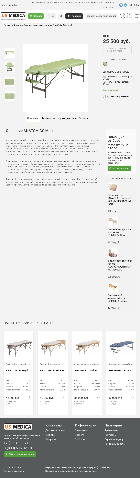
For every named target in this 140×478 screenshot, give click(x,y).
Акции (85, 2)
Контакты (108, 7)
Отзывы (83, 118)
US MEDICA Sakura (121, 298)
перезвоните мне (118, 168)
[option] (10, 53)
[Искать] (53, 16)
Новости (109, 2)
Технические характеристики (59, 118)
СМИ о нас (80, 439)
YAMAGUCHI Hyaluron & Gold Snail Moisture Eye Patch (121, 199)
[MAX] (121, 5)
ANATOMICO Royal (17, 370)
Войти (134, 5)
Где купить (96, 2)
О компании (38, 2)
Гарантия (50, 435)
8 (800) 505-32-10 (130, 17)
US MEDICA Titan (121, 232)
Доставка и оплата (57, 2)
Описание (33, 118)
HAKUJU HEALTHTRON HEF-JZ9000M (121, 265)
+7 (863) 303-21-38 (129, 14)
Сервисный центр (114, 439)
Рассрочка (74, 2)
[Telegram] (125, 5)
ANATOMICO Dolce (85, 370)
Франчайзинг (111, 430)
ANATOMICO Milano (52, 370)
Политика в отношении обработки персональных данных (71, 471)
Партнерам (110, 435)
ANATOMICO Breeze (120, 370)
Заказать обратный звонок (101, 16)
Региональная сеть (115, 444)
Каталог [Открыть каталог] (35, 16)
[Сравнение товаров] (61, 16)
